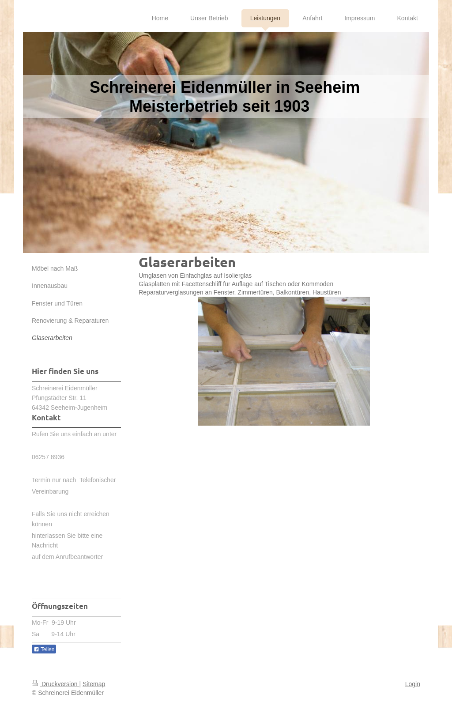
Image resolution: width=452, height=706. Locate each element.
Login (412, 683)
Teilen (44, 649)
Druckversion (55, 683)
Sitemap (94, 683)
